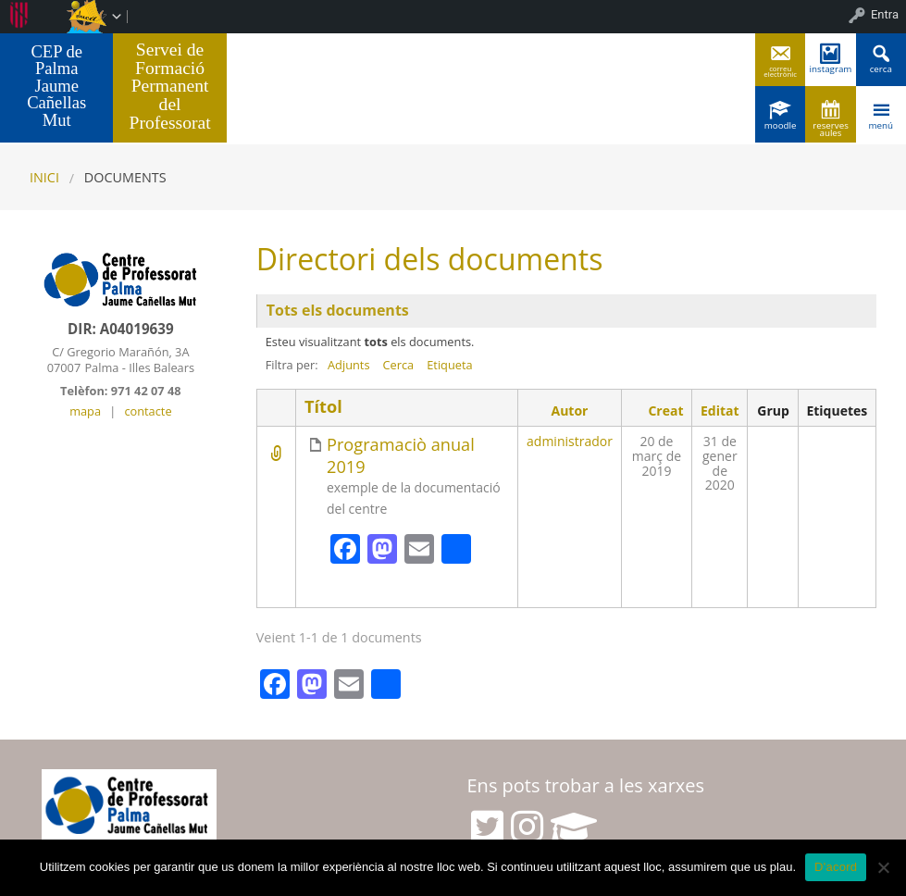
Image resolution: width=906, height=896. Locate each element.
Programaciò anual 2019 (401, 456)
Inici (44, 177)
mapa (85, 411)
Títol (323, 406)
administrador (570, 441)
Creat (665, 410)
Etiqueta (449, 364)
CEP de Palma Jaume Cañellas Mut (56, 86)
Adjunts (349, 364)
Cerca (399, 364)
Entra (885, 14)
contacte (147, 411)
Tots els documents (338, 310)
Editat (720, 410)
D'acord (835, 867)
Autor (570, 410)
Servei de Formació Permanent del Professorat (170, 85)
